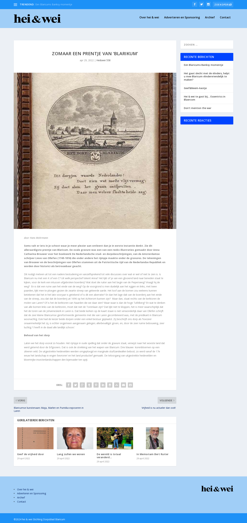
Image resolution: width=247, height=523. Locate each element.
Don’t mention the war (197, 105)
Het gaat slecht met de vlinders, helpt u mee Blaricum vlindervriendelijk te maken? (207, 73)
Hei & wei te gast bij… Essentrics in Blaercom (204, 95)
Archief (210, 20)
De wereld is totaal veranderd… (109, 452)
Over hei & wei (149, 20)
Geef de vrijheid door (30, 451)
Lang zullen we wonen (71, 451)
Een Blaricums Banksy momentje (53, 4)
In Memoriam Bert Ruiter (153, 451)
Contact (225, 20)
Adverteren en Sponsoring (182, 20)
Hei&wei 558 (103, 57)
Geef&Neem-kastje (195, 85)
